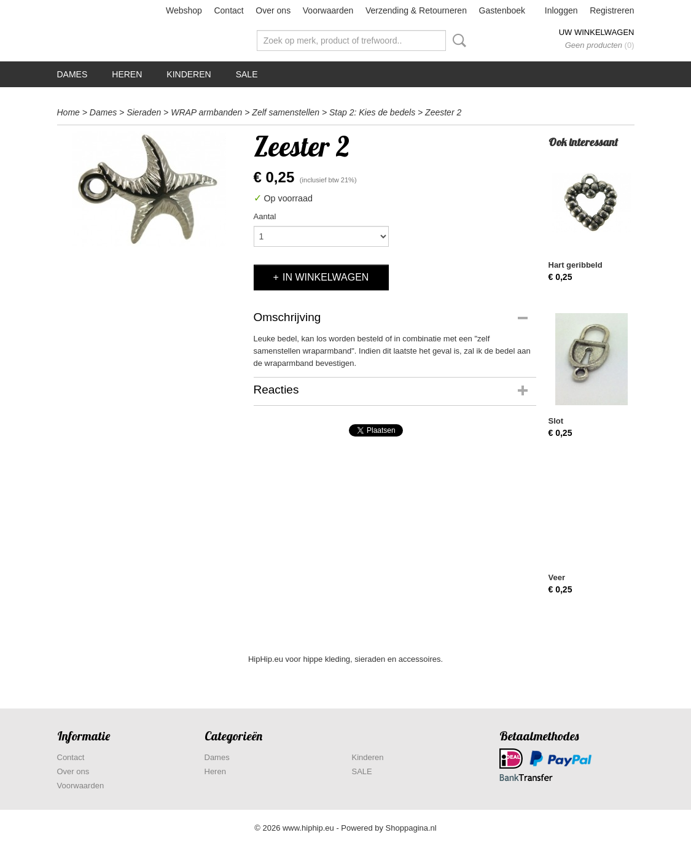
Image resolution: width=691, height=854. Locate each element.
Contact (228, 10)
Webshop (184, 10)
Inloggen (561, 10)
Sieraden (144, 112)
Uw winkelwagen (596, 32)
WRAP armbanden (206, 112)
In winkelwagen (326, 277)
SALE (247, 74)
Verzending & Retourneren (416, 10)
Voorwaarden (328, 10)
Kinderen (188, 74)
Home (68, 112)
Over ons (273, 10)
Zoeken (457, 40)
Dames (72, 74)
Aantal (265, 216)
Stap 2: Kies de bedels (372, 112)
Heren (127, 74)
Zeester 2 (443, 112)
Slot (556, 420)
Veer (557, 577)
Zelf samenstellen (285, 112)
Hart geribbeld (576, 265)
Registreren (612, 10)
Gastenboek (502, 10)
